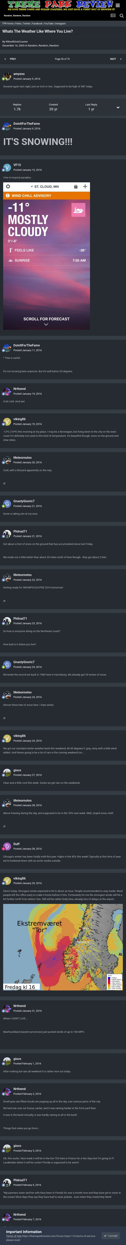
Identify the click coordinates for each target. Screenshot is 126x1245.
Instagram (60, 23)
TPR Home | (8, 23)
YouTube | (49, 23)
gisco (17, 770)
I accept (111, 1235)
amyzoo (19, 74)
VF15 (17, 165)
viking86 (19, 419)
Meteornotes (22, 458)
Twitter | (27, 23)
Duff (16, 844)
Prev (13, 59)
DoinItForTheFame (26, 124)
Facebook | (38, 23)
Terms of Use (13, 1236)
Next (113, 59)
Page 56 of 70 (63, 59)
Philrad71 (20, 531)
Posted (26, 78)
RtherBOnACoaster (17, 41)
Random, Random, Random (43, 45)
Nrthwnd (19, 389)
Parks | (19, 23)
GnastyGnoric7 (24, 501)
